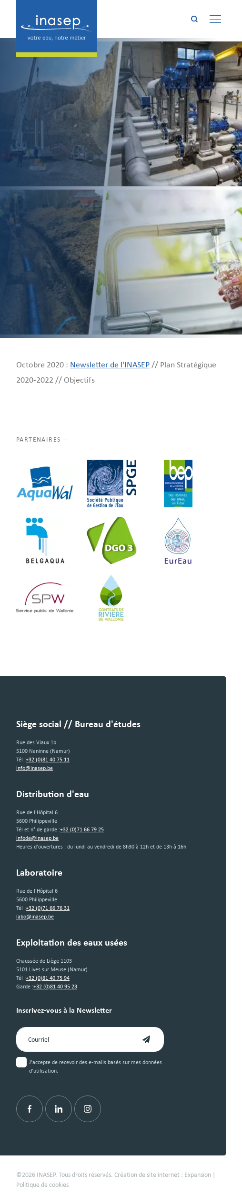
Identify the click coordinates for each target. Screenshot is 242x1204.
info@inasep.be (34, 768)
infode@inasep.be (37, 838)
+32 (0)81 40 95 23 (55, 986)
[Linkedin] (58, 1108)
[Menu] (215, 19)
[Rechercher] (194, 19)
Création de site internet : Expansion (162, 1174)
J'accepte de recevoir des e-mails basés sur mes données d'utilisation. (95, 1066)
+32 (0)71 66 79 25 (82, 829)
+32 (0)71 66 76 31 (48, 908)
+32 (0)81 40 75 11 (48, 759)
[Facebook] (29, 1108)
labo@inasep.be (35, 916)
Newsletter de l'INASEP (110, 364)
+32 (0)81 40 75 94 (48, 978)
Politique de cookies (42, 1184)
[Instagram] (87, 1108)
